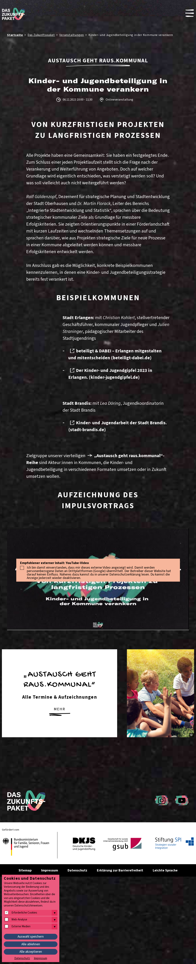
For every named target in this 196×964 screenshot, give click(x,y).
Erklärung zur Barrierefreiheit (120, 870)
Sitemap (25, 870)
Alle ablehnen (30, 944)
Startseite (15, 35)
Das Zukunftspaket (41, 35)
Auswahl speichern (31, 936)
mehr (59, 711)
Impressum (49, 870)
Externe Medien (20, 926)
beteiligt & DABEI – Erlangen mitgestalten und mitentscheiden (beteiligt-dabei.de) (115, 354)
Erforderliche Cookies (24, 913)
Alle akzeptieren (31, 951)
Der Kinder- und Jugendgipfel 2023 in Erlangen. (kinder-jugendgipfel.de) (110, 374)
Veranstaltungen (71, 35)
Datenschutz (77, 870)
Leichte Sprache (165, 870)
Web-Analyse (19, 920)
